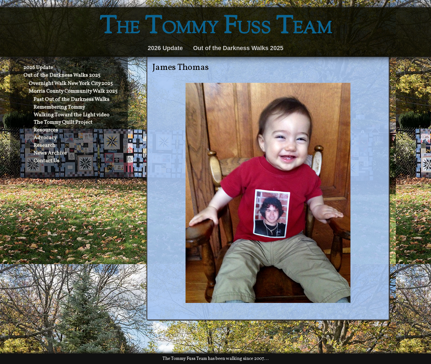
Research (45, 145)
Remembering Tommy (59, 107)
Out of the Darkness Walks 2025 (238, 48)
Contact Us (46, 161)
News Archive (50, 153)
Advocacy (45, 137)
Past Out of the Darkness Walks (71, 99)
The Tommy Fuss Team (216, 27)
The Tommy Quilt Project (63, 122)
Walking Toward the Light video (71, 115)
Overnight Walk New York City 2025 (71, 83)
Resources (46, 130)
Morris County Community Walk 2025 (73, 91)
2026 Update (165, 48)
